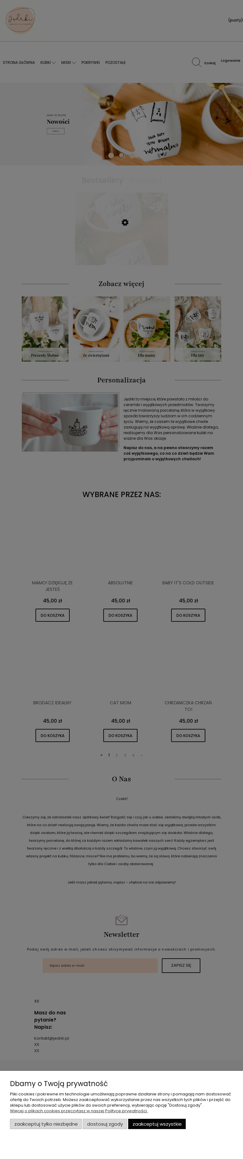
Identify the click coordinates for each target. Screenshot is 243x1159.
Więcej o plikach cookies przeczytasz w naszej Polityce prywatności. (79, 1111)
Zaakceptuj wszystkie (157, 1124)
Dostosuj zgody (105, 1124)
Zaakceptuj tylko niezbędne (46, 1124)
